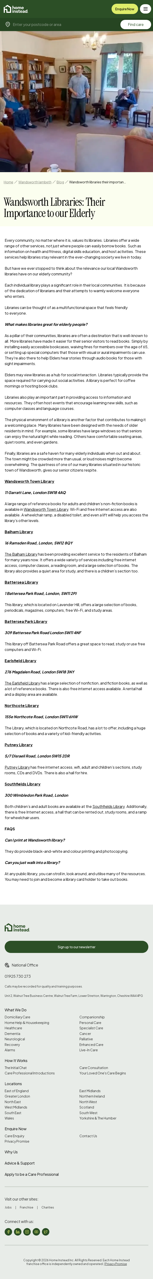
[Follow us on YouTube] (36, 1232)
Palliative (86, 1039)
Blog (60, 182)
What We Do (16, 1009)
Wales (9, 1118)
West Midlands (16, 1107)
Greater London (17, 1096)
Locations (13, 1083)
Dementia (12, 1034)
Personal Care (90, 1023)
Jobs (8, 1207)
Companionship (92, 1017)
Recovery (12, 1045)
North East (13, 1102)
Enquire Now (124, 9)
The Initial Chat (16, 1068)
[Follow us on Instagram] (27, 1232)
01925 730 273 (18, 976)
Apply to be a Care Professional (32, 1174)
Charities (47, 1207)
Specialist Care (91, 1028)
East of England (17, 1091)
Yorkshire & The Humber (97, 1118)
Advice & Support (20, 1163)
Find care (136, 24)
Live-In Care (88, 1050)
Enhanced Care (91, 1045)
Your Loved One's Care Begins (102, 1073)
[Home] (16, 9)
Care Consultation (93, 1068)
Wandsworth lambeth (34, 182)
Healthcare (13, 1028)
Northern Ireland (92, 1096)
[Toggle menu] (145, 9)
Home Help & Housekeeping (27, 1023)
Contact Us (88, 1136)
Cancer (85, 1034)
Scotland (86, 1107)
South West (88, 1113)
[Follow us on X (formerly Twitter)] (45, 1232)
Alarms (10, 1050)
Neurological (15, 1039)
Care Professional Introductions (30, 1073)
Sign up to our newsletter (76, 947)
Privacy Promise (17, 1141)
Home (8, 182)
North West (88, 1102)
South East (13, 1113)
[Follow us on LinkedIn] (17, 1232)
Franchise (26, 1207)
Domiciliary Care (17, 1017)
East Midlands (90, 1091)
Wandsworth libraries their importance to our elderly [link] (98, 182)
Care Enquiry (14, 1136)
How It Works (16, 1060)
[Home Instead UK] (17, 927)
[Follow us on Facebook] (8, 1232)
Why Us (11, 1151)
